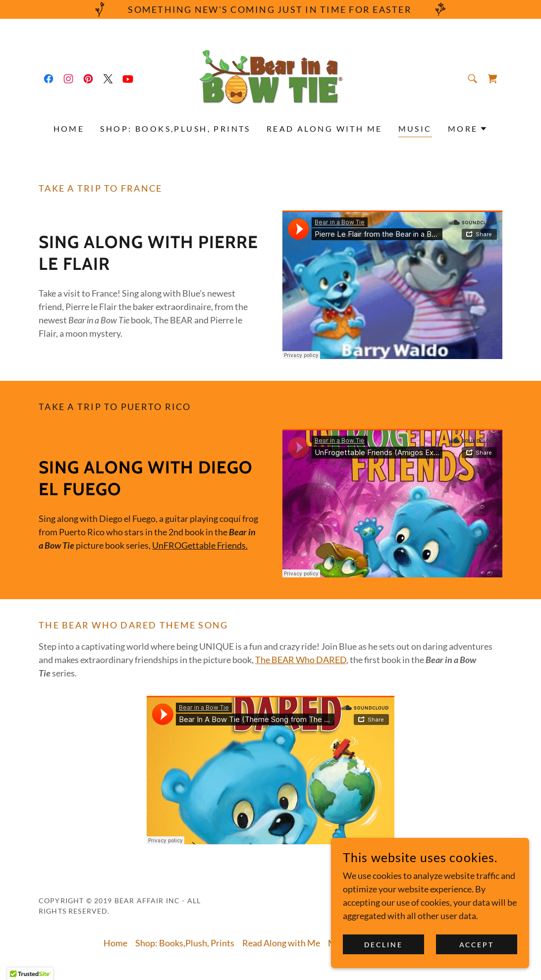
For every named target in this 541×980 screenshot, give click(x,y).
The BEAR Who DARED (300, 659)
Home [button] (115, 942)
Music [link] (415, 128)
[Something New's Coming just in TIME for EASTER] (270, 9)
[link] (48, 79)
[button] (468, 129)
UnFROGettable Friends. (200, 545)
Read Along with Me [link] (324, 128)
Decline (383, 944)
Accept (476, 944)
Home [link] (69, 128)
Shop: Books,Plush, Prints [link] (175, 128)
